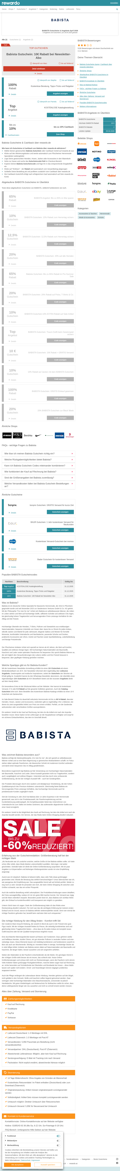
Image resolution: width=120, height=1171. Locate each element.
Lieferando (70, 9)
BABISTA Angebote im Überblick (92, 81)
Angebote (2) (28, 40)
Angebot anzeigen (60, 94)
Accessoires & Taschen (88, 214)
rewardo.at (73, 1163)
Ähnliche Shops (86, 71)
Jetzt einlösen (38, 69)
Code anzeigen (60, 205)
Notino (61, 9)
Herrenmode (105, 214)
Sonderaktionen (72, 1159)
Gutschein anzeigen (60, 512)
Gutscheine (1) (15, 40)
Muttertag (53, 9)
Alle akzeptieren (17, 1165)
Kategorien (44, 9)
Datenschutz (25, 1160)
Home (4, 9)
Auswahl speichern (48, 1165)
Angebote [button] (32, 9)
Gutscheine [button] (21, 9)
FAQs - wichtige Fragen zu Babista (93, 89)
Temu (78, 9)
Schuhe (101, 217)
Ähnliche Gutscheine (87, 92)
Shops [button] (10, 9)
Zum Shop (60, 134)
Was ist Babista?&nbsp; (89, 85)
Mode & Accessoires (87, 217)
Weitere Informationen (88, 106)
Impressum (35, 1160)
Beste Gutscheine (100, 1159)
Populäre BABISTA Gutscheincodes (93, 103)
